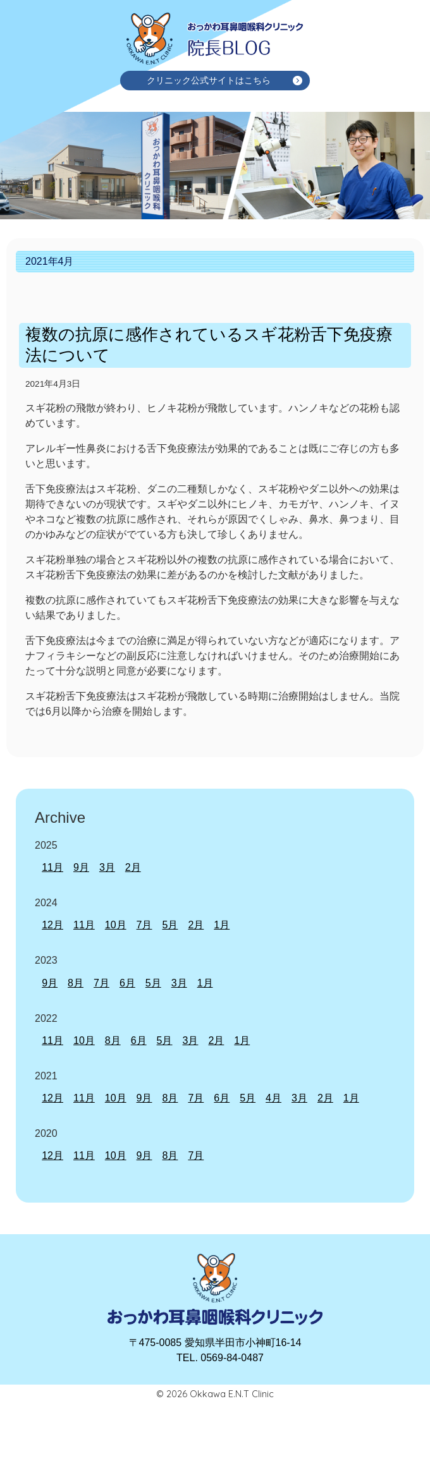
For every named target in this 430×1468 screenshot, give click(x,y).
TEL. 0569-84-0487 (220, 1357)
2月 (133, 867)
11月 (52, 867)
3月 (107, 867)
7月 (144, 924)
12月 (52, 924)
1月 (222, 924)
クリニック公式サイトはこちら (209, 80)
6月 (127, 983)
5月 (170, 924)
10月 (115, 924)
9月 (81, 867)
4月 (273, 1098)
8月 (75, 983)
